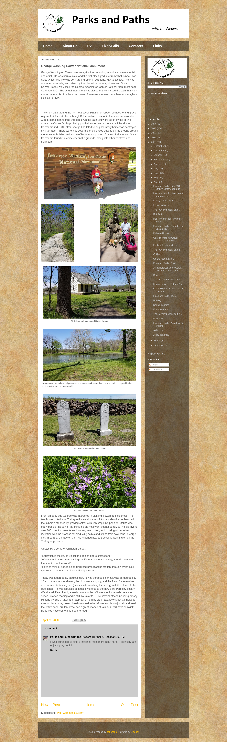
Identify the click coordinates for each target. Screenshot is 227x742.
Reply (53, 650)
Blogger (135, 732)
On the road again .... (164, 259)
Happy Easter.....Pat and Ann (168, 284)
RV (89, 46)
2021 (154, 137)
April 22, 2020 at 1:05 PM (110, 636)
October (158, 155)
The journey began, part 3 (166, 279)
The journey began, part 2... (167, 314)
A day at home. (161, 335)
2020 (154, 142)
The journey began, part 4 (166, 250)
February (159, 345)
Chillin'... (157, 254)
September (160, 159)
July (156, 168)
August (158, 164)
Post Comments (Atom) (70, 712)
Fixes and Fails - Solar (164, 263)
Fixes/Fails (110, 46)
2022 (154, 133)
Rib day (157, 300)
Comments (156, 369)
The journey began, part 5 (166, 210)
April (156, 182)
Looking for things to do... (166, 245)
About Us (69, 46)
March (157, 340)
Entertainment (160, 309)
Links (157, 46)
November (159, 150)
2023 (154, 128)
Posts (153, 364)
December (159, 146)
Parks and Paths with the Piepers (70, 636)
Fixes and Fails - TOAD (165, 296)
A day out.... (159, 330)
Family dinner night (163, 200)
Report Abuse (156, 353)
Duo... (156, 275)
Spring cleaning (161, 305)
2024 (154, 124)
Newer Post (50, 705)
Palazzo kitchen (161, 233)
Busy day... (159, 318)
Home (48, 46)
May (156, 177)
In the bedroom (161, 205)
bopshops (112, 732)
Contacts (136, 46)
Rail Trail (157, 214)
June (157, 173)
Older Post (129, 705)
